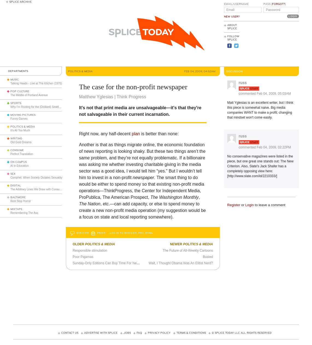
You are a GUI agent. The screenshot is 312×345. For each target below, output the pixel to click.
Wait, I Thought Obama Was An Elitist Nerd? (181, 263)
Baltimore (18, 197)
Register (233, 205)
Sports (15, 103)
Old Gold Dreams (20, 142)
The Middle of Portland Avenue (29, 95)
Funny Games (19, 118)
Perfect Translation (21, 154)
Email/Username (236, 4)
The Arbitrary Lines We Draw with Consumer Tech (40, 189)
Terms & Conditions (191, 333)
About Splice (232, 27)
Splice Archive (20, 2)
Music (14, 79)
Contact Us (69, 333)
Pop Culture (19, 91)
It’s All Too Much (20, 130)
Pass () (274, 4)
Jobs (127, 333)
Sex (13, 174)
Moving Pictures (23, 115)
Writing (16, 138)
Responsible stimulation (90, 250)
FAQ (139, 333)
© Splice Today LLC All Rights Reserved (242, 333)
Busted (208, 257)
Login (249, 205)
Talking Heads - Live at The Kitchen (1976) (36, 83)
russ (243, 83)
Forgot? (278, 4)
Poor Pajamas (83, 257)
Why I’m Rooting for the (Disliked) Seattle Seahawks (42, 106)
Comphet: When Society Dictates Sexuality (36, 177)
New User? (232, 16)
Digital (15, 185)
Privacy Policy (159, 333)
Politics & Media (22, 126)
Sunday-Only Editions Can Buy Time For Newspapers (112, 263)
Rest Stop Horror (20, 201)
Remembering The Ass (24, 212)
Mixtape (16, 209)
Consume (17, 150)
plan (136, 133)
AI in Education (19, 165)
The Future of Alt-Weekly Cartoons (188, 250)
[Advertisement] (274, 44)
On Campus (18, 162)
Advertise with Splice (100, 333)
